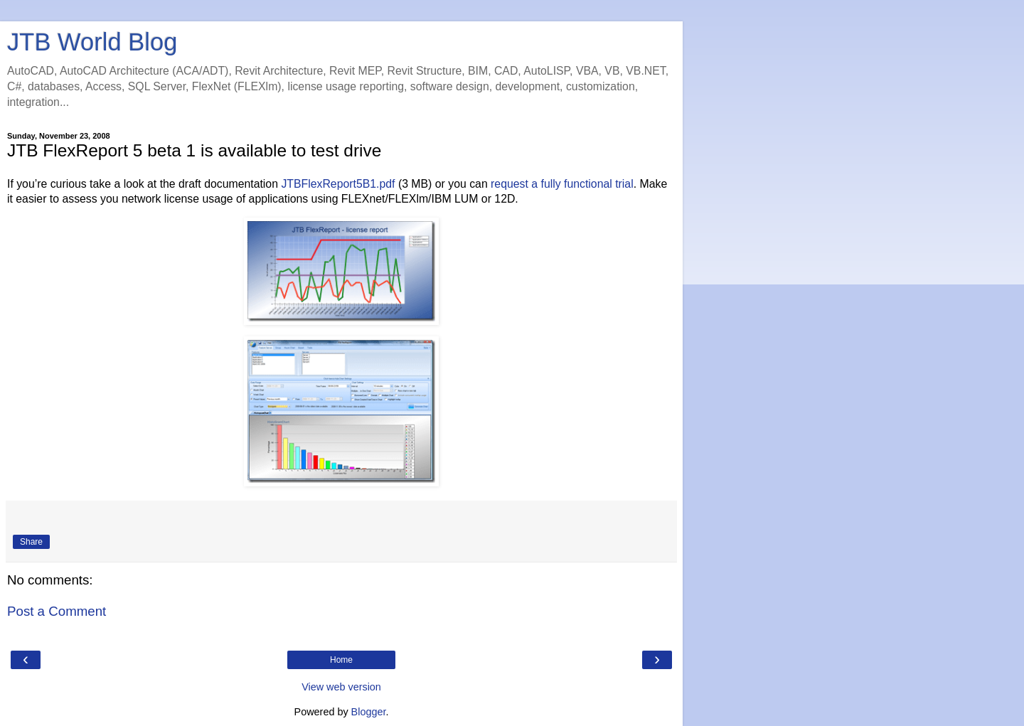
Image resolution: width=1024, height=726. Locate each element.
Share (31, 542)
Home (341, 660)
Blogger (368, 711)
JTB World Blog (92, 41)
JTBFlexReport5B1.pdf (338, 184)
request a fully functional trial (562, 184)
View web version (341, 687)
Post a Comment (56, 611)
